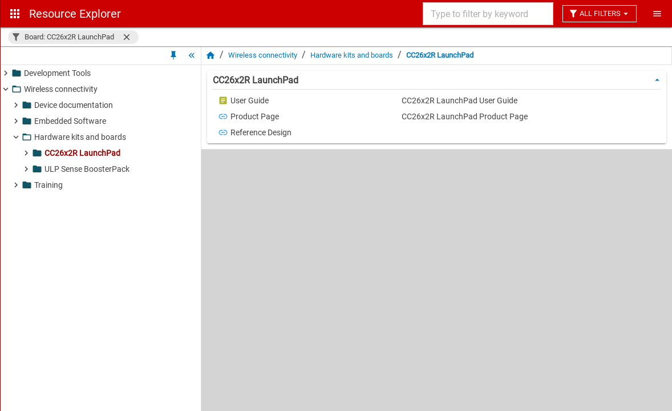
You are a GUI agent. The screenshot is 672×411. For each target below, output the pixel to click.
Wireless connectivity (262, 55)
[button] (73, 37)
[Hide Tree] (192, 55)
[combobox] (487, 14)
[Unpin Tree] (173, 55)
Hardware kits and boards (351, 55)
